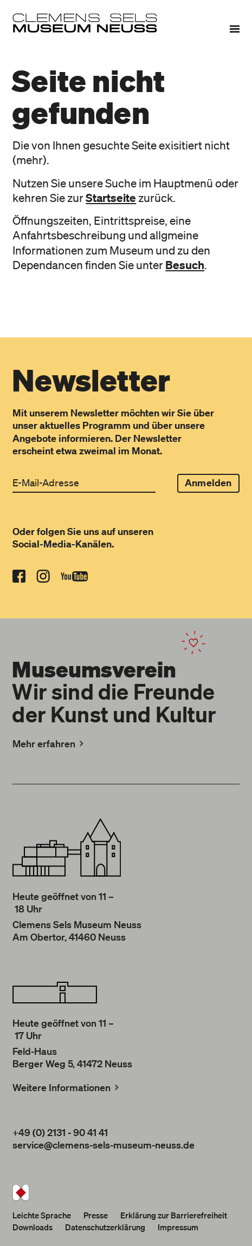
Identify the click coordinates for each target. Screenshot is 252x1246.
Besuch (184, 265)
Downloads (32, 1227)
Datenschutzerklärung (105, 1227)
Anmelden (208, 483)
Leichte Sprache (41, 1215)
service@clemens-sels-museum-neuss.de (103, 1145)
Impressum (178, 1227)
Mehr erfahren (49, 743)
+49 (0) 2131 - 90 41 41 (60, 1132)
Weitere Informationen (66, 1087)
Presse (95, 1215)
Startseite (111, 198)
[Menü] (235, 29)
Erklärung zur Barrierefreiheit (173, 1215)
